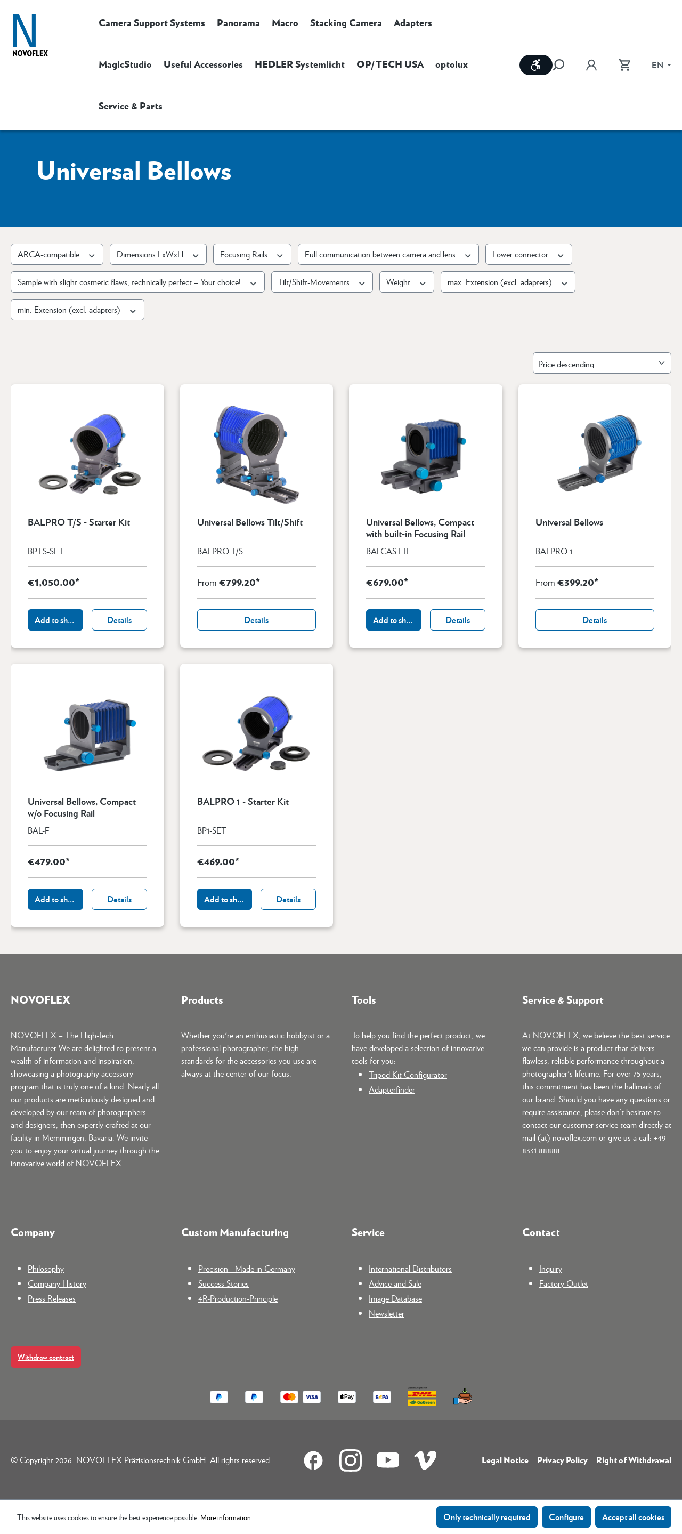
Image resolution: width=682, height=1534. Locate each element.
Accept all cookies (633, 1517)
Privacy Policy (562, 1459)
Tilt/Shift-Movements (322, 282)
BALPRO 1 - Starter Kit (243, 801)
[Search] (564, 65)
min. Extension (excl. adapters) (77, 309)
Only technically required (487, 1517)
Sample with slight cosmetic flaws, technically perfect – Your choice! (138, 282)
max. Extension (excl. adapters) (508, 282)
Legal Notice (505, 1459)
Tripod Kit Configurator (408, 1074)
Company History (57, 1283)
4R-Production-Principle (238, 1298)
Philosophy (46, 1268)
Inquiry (550, 1268)
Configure (566, 1517)
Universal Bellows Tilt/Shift (250, 522)
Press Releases (52, 1298)
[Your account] (591, 65)
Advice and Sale (395, 1283)
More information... (228, 1517)
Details (119, 619)
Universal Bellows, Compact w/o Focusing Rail (82, 807)
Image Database (395, 1298)
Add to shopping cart (59, 619)
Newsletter (386, 1313)
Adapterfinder (392, 1089)
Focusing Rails (252, 254)
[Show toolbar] (536, 65)
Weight (406, 282)
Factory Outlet (563, 1283)
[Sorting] (602, 363)
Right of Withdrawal (633, 1459)
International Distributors (410, 1268)
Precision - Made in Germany (246, 1268)
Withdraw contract (46, 1356)
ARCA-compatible (57, 254)
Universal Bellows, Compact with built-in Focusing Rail (420, 527)
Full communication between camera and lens (389, 254)
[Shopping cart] (624, 65)
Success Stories (223, 1283)
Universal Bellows (569, 522)
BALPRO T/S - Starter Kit (79, 522)
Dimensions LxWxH (158, 254)
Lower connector (528, 254)
